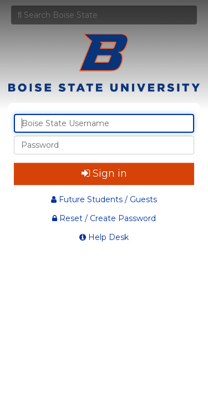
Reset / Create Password (104, 218)
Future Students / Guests (104, 199)
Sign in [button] (104, 173)
